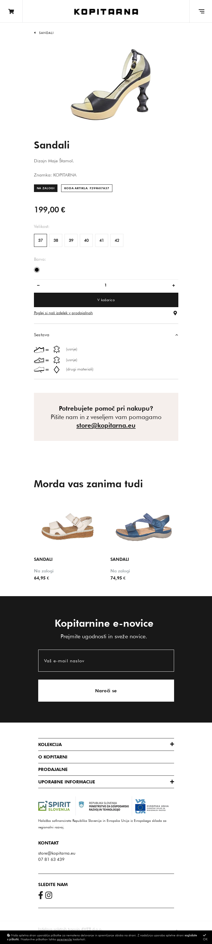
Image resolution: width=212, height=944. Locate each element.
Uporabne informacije (66, 781)
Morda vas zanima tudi (88, 484)
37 (40, 240)
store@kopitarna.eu (106, 425)
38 (55, 240)
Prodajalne (53, 769)
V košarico (106, 300)
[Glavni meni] (200, 11)
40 (86, 240)
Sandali (46, 33)
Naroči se (106, 690)
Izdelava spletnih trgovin (59, 928)
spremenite (64, 939)
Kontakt (48, 843)
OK (205, 937)
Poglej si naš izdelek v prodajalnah (63, 313)
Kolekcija (50, 744)
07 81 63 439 (51, 859)
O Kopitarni (52, 756)
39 (71, 240)
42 (117, 240)
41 (101, 240)
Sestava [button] (42, 334)
